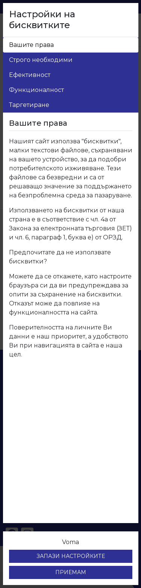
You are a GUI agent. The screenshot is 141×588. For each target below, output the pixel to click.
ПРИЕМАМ (70, 572)
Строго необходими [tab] (41, 59)
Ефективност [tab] (29, 74)
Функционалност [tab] (36, 89)
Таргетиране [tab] (29, 104)
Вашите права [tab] (31, 44)
